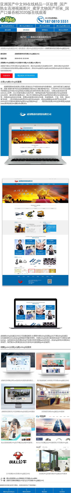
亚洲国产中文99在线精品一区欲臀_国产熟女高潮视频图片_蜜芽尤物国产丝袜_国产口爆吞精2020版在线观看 (34, 8)
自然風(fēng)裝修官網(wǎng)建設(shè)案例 (53, 473)
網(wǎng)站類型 (45, 26)
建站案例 (26, 30)
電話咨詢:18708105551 (26, 75)
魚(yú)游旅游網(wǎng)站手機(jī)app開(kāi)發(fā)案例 (18, 442)
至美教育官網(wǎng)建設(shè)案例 (53, 411)
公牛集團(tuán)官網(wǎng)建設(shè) (18, 473)
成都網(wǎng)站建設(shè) (9, 48)
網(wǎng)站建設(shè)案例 (35, 48)
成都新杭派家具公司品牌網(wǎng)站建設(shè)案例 (18, 411)
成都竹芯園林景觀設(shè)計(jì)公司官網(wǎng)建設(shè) (25, 480)
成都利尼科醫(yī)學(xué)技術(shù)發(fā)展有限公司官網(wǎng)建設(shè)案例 (18, 380)
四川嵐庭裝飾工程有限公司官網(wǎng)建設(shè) (53, 380)
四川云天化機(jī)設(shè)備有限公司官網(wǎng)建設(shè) (53, 442)
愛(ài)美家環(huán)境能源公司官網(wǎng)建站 (21, 478)
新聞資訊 (45, 30)
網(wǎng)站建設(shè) (26, 26)
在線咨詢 (6, 75)
